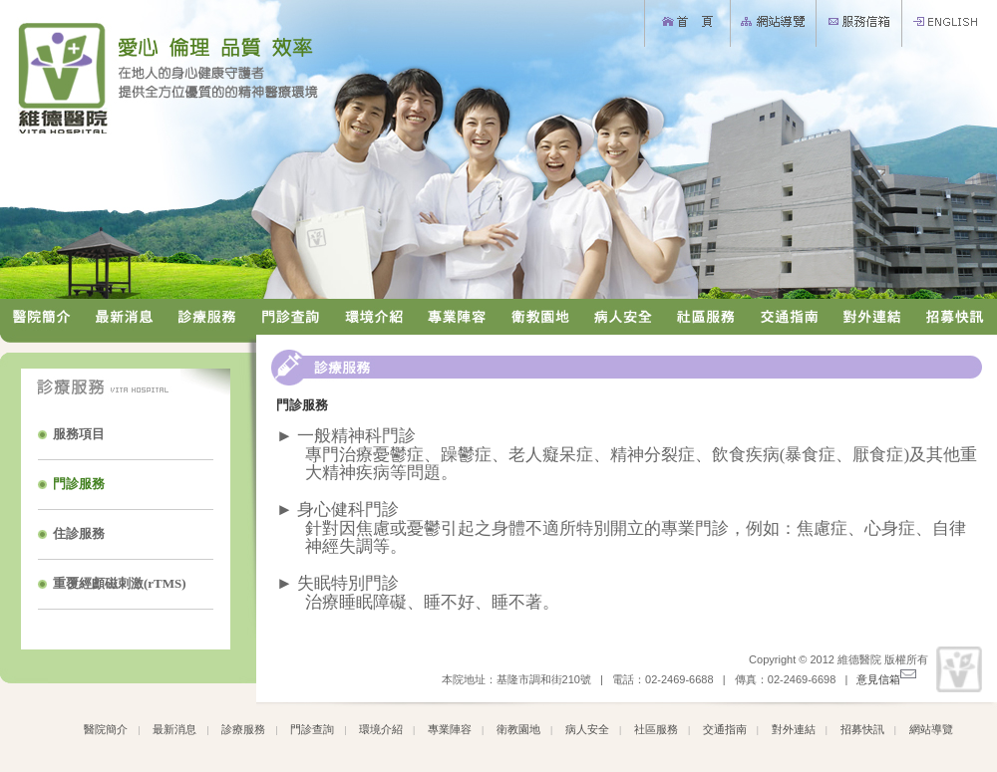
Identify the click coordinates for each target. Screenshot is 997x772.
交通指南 (725, 729)
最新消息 (174, 729)
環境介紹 (381, 729)
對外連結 (794, 729)
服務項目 (79, 433)
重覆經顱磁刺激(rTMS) (119, 583)
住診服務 (79, 533)
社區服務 (656, 729)
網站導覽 (931, 729)
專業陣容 (450, 729)
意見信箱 (885, 679)
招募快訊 (862, 729)
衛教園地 (518, 729)
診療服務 (243, 729)
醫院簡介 (106, 729)
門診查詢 (312, 729)
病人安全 (587, 729)
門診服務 (79, 483)
